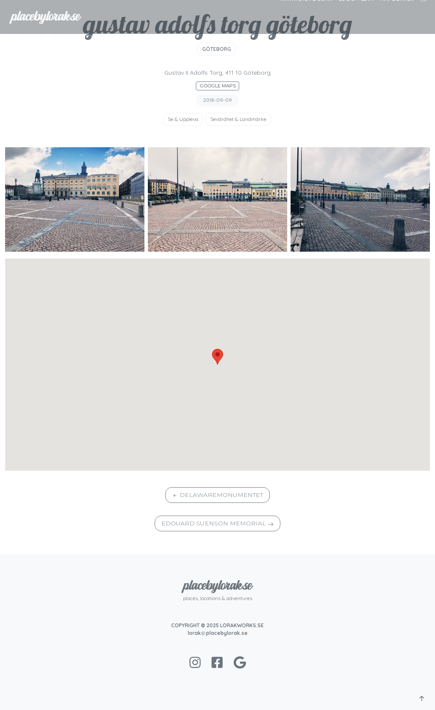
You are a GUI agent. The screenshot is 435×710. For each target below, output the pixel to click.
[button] (11, 37)
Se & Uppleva (183, 119)
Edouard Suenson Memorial (213, 523)
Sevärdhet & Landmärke (238, 119)
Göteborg (216, 49)
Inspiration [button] (67, 37)
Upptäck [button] (32, 37)
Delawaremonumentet (221, 495)
